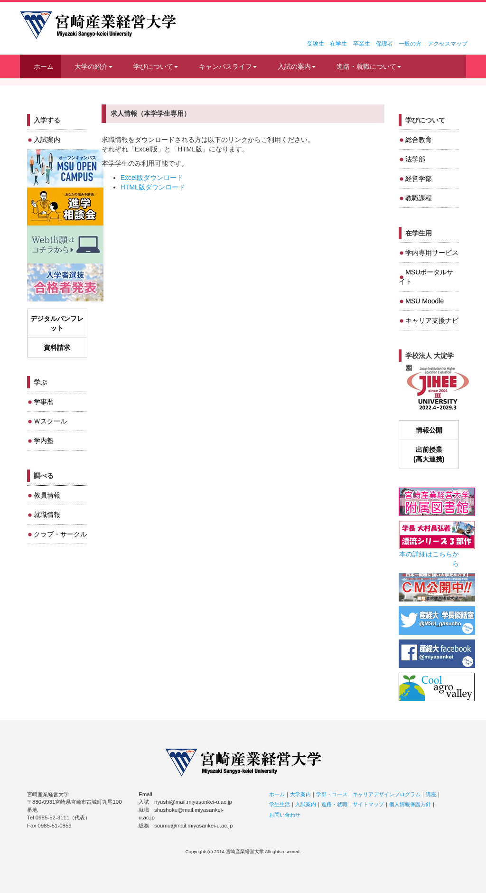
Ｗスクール (50, 421)
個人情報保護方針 (410, 804)
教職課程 (418, 198)
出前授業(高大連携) (428, 454)
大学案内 (300, 794)
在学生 (338, 43)
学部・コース (331, 794)
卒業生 (361, 43)
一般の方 (410, 43)
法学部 (415, 159)
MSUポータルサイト (426, 276)
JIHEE (437, 389)
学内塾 (44, 440)
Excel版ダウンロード (152, 177)
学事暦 (44, 401)
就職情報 (47, 514)
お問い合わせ (284, 815)
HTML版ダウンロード (153, 187)
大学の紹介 (93, 66)
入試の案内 (297, 66)
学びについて (155, 66)
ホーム (44, 66)
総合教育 (418, 139)
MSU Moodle (424, 301)
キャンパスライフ (228, 66)
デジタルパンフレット (57, 323)
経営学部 (418, 178)
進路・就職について (368, 66)
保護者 (384, 43)
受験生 (315, 43)
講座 (431, 794)
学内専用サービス (431, 252)
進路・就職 (334, 804)
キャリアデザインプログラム (387, 794)
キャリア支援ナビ (431, 320)
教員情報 (47, 495)
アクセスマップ (447, 43)
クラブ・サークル (60, 534)
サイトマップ (368, 804)
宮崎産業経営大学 (98, 25)
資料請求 (57, 347)
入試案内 (47, 139)
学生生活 (279, 804)
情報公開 (429, 430)
